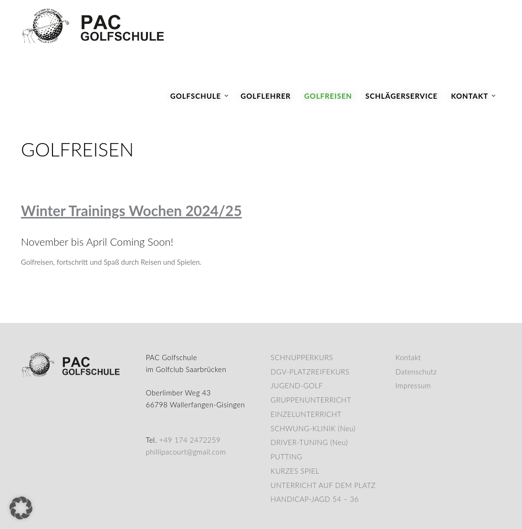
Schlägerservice (401, 96)
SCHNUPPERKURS (302, 357)
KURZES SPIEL (295, 471)
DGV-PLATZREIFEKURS (310, 371)
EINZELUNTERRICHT (306, 414)
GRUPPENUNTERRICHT (311, 399)
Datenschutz (416, 371)
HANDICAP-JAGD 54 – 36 (315, 499)
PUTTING (287, 456)
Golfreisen (328, 96)
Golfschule (195, 96)
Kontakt (469, 96)
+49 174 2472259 (189, 440)
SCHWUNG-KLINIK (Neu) (313, 428)
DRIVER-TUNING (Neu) (309, 442)
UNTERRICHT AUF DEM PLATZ (323, 485)
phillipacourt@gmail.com (186, 451)
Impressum (413, 385)
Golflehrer (265, 96)
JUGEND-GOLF (297, 385)
